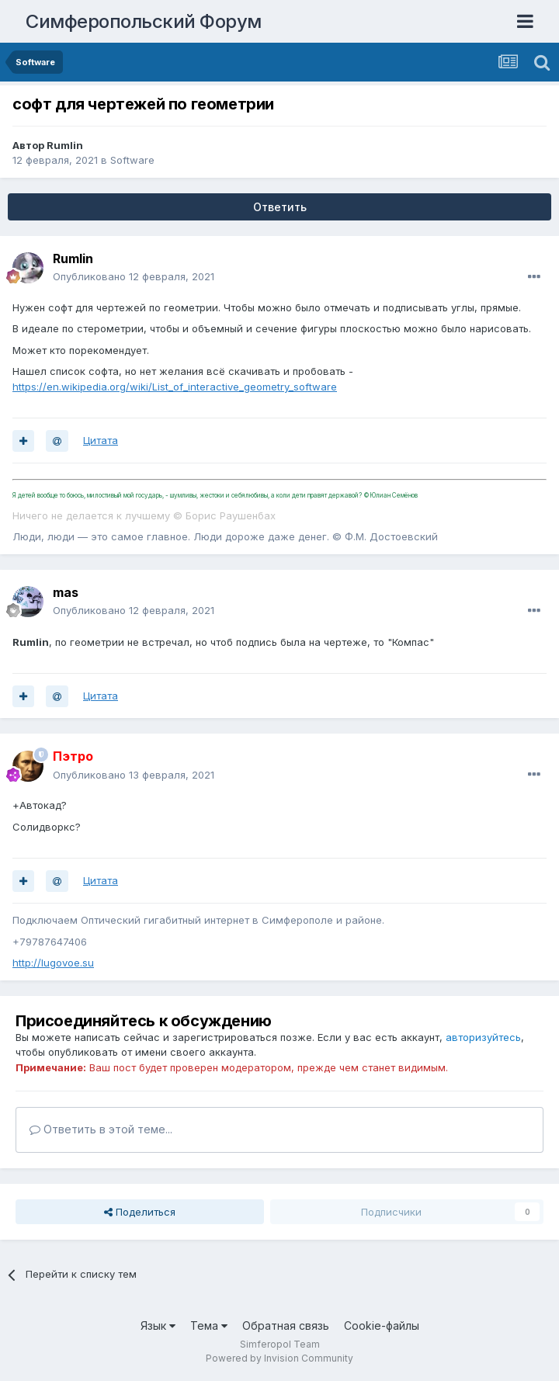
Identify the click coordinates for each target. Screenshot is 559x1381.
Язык (158, 1325)
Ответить (280, 206)
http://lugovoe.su (53, 962)
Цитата (100, 440)
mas (65, 592)
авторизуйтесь (483, 1037)
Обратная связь (285, 1325)
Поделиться (139, 1211)
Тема (208, 1325)
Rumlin (65, 145)
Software (132, 160)
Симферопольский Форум (144, 21)
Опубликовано (133, 276)
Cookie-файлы (381, 1325)
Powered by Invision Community (279, 1358)
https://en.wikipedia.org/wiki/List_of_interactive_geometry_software (174, 386)
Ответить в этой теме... (101, 1129)
